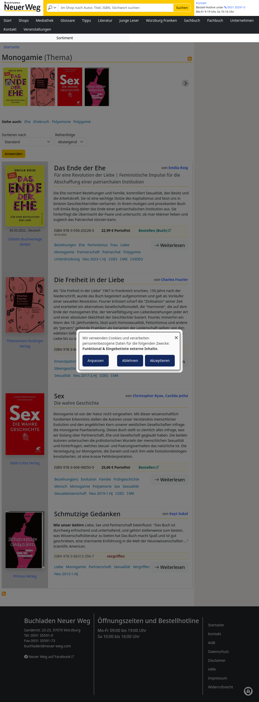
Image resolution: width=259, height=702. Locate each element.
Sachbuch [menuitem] (192, 20)
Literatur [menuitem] (105, 20)
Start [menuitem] (7, 20)
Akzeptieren (160, 360)
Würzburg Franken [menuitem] (161, 20)
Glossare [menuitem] (67, 20)
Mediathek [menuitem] (45, 20)
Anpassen (96, 360)
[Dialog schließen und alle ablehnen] (176, 335)
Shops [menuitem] (23, 20)
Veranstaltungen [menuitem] (37, 29)
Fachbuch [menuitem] (215, 20)
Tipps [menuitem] (86, 20)
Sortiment (64, 37)
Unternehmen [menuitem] (241, 20)
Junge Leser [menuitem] (129, 20)
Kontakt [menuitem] (10, 29)
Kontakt (201, 3)
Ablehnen (130, 360)
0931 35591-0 (236, 7)
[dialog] (129, 351)
